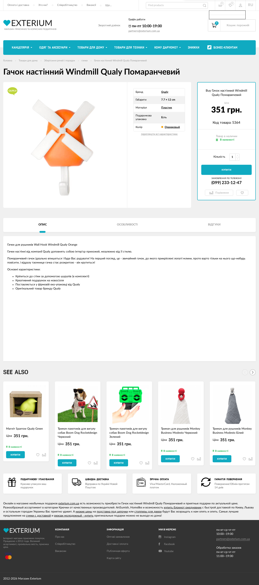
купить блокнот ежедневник (182, 507)
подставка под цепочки (112, 511)
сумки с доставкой (38, 515)
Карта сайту (114, 558)
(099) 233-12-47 (226, 183)
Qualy (164, 92)
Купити (226, 170)
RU (250, 5)
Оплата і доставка (18, 5)
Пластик (166, 107)
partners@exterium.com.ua (144, 31)
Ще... (108, 5)
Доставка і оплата (117, 544)
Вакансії (91, 5)
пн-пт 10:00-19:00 (145, 26)
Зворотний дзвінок (109, 25)
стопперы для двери (148, 511)
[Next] (253, 372)
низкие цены (84, 511)
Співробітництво (67, 5)
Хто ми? (43, 5)
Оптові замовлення (118, 537)
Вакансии (60, 551)
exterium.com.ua (68, 503)
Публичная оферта (118, 551)
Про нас (59, 537)
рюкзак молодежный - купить (74, 515)
